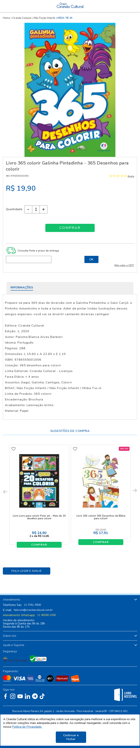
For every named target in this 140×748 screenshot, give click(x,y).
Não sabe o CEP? (124, 265)
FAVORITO (13, 449)
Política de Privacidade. (27, 727)
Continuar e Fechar (71, 737)
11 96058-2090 (46, 615)
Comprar (39, 545)
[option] (70, 90)
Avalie (131, 176)
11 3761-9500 (32, 604)
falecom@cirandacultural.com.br (33, 610)
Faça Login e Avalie (27, 571)
